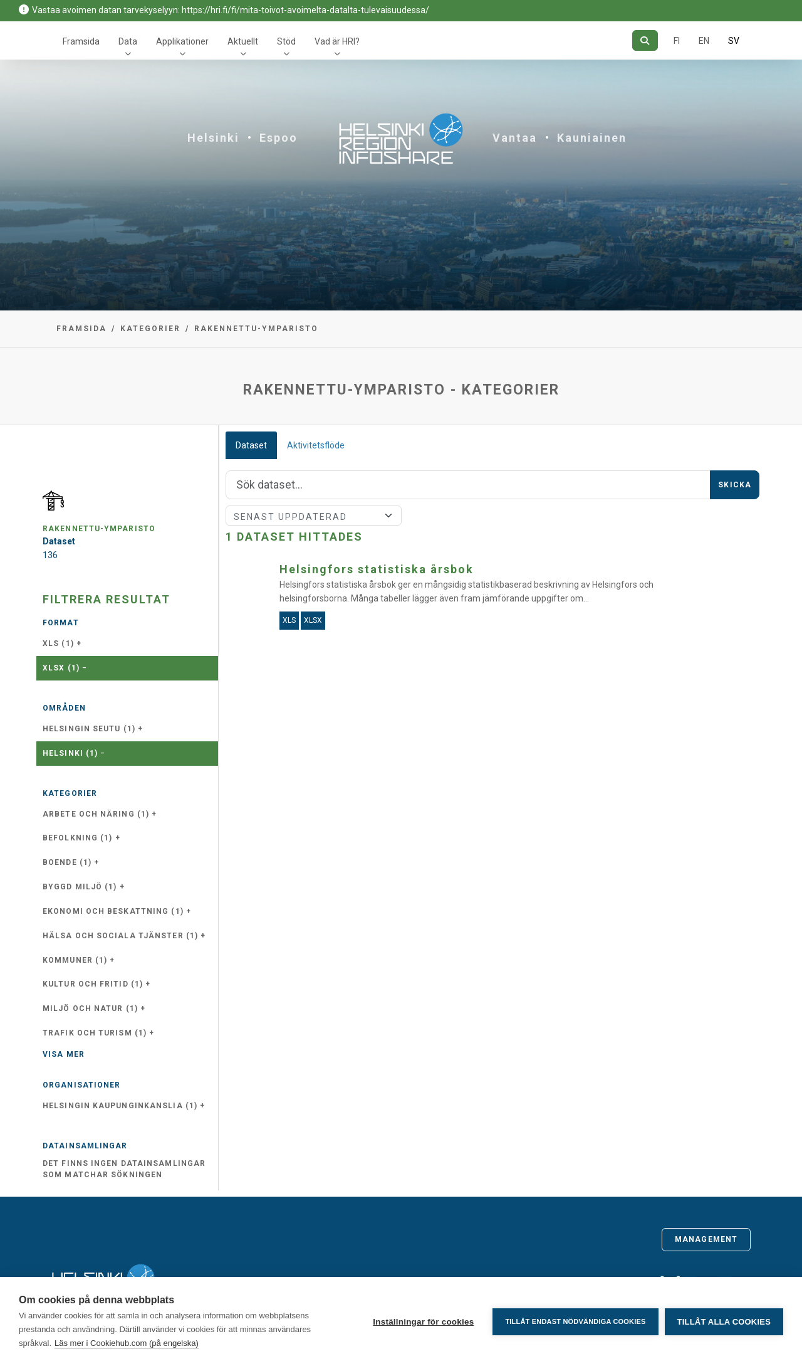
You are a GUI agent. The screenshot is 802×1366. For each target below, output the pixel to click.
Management (706, 1239)
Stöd (286, 41)
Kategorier (150, 328)
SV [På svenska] (733, 41)
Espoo (278, 137)
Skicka (734, 484)
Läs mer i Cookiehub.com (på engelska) (127, 1343)
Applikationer (182, 41)
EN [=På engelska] (704, 41)
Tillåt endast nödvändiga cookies (575, 1321)
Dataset (251, 445)
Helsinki (213, 137)
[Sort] (314, 516)
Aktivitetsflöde (316, 445)
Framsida (81, 41)
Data (127, 41)
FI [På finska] (677, 41)
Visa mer (64, 1054)
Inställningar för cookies (423, 1321)
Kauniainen (592, 137)
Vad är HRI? (337, 41)
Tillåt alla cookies (724, 1321)
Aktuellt (242, 41)
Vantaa (514, 137)
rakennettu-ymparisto (256, 328)
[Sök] (645, 40)
